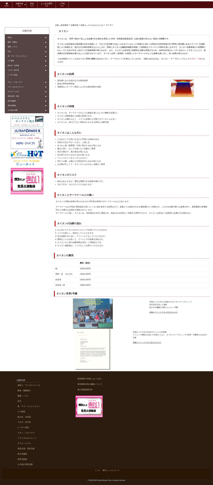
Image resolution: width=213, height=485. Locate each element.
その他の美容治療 (25, 464)
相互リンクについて (111, 470)
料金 (32, 4)
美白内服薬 (12, 101)
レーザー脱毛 (12, 75)
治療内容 (19, 4)
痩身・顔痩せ (12, 42)
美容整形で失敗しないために (89, 379)
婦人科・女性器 (13, 65)
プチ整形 (11, 61)
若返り (10, 37)
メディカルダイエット (16, 87)
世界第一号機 (195, 59)
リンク (98, 470)
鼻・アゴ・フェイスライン (17, 56)
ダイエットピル (13, 91)
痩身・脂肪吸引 (24, 391)
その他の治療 (12, 110)
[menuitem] (6, 4)
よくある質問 (46, 4)
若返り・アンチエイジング (92, 25)
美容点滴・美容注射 (26, 449)
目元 (9, 51)
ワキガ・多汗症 (13, 70)
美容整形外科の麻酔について (89, 384)
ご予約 (62, 4)
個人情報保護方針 (85, 389)
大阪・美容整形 (61, 25)
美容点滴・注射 (13, 96)
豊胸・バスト (12, 47)
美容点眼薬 (12, 105)
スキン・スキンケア (15, 82)
